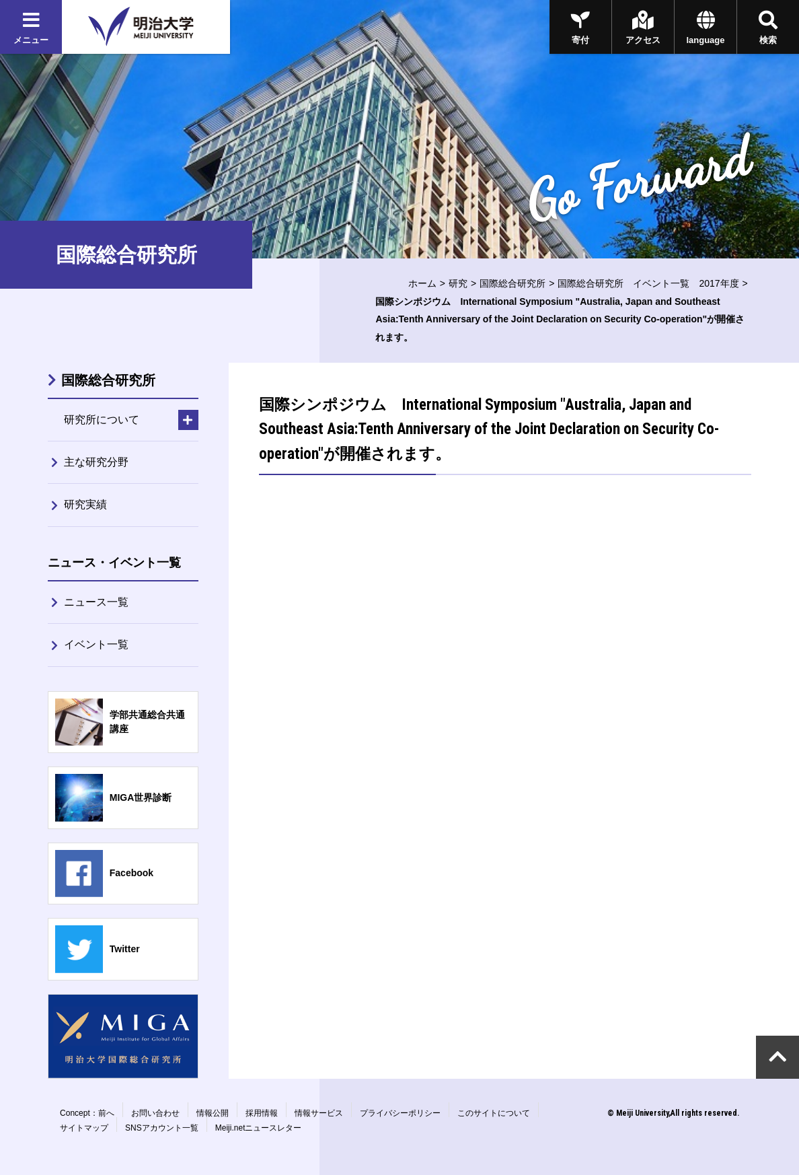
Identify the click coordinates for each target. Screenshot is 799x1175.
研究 (458, 283)
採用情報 (261, 1113)
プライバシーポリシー (400, 1113)
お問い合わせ (155, 1113)
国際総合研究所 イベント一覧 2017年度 (648, 283)
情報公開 (212, 1113)
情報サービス (319, 1113)
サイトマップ (84, 1128)
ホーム (422, 283)
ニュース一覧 (96, 602)
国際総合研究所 (512, 283)
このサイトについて (493, 1113)
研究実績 (85, 504)
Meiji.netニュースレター (258, 1128)
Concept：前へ (87, 1113)
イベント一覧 (96, 644)
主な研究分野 (96, 462)
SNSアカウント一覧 (161, 1128)
